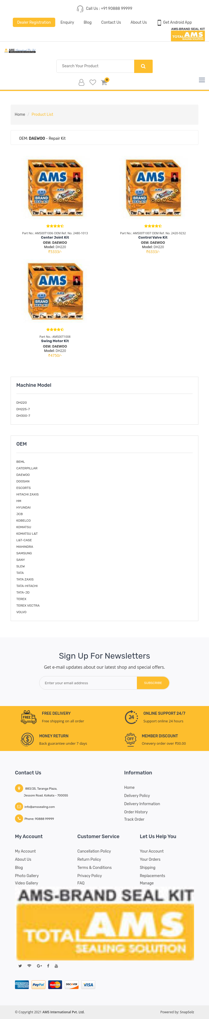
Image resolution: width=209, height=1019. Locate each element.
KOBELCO (23, 520)
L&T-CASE (24, 540)
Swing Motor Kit (55, 341)
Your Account (152, 851)
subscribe (153, 683)
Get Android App (174, 22)
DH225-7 (23, 409)
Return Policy (89, 859)
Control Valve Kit (152, 237)
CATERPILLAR (27, 468)
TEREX (21, 599)
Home (20, 114)
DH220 (21, 403)
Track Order (134, 819)
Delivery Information (142, 804)
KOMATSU (23, 527)
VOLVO (21, 612)
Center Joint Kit (55, 237)
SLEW (20, 566)
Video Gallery (26, 883)
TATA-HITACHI (27, 586)
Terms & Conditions (94, 867)
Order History (135, 812)
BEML (20, 462)
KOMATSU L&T (27, 534)
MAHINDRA (24, 547)
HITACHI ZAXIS (27, 494)
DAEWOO (23, 475)
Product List (42, 114)
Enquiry (67, 22)
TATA (20, 573)
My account (25, 851)
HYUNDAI (23, 507)
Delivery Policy (137, 795)
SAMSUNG (24, 553)
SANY (20, 560)
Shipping (148, 867)
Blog (87, 22)
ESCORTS (23, 488)
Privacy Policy (89, 876)
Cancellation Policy (94, 851)
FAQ (80, 883)
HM (18, 501)
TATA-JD (23, 592)
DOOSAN (22, 481)
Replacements (152, 876)
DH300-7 (23, 416)
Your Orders (150, 859)
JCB (19, 514)
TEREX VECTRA (27, 605)
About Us (139, 22)
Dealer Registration (34, 22)
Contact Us (111, 22)
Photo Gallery (27, 876)
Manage (147, 883)
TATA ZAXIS (25, 579)
